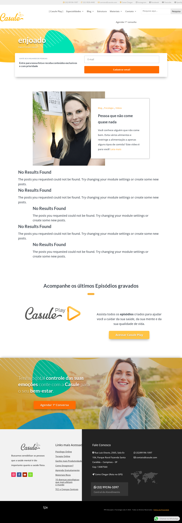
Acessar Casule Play (129, 335)
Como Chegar (126, 2)
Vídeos (118, 108)
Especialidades (73, 11)
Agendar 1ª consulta (126, 22)
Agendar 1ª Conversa (54, 405)
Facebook (154, 2)
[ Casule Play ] (56, 11)
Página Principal (24, 47)
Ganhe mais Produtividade (68, 461)
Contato (129, 11)
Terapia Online (62, 456)
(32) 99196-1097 (70, 2)
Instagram (141, 2)
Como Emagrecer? (64, 465)
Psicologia (108, 108)
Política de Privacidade (161, 510)
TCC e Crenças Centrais (66, 489)
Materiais (114, 11)
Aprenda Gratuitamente (67, 470)
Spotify (178, 2)
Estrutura (102, 11)
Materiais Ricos (63, 474)
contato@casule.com (107, 2)
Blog (89, 11)
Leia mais (115, 149)
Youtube (166, 2)
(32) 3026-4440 (88, 2)
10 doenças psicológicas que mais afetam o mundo (67, 482)
